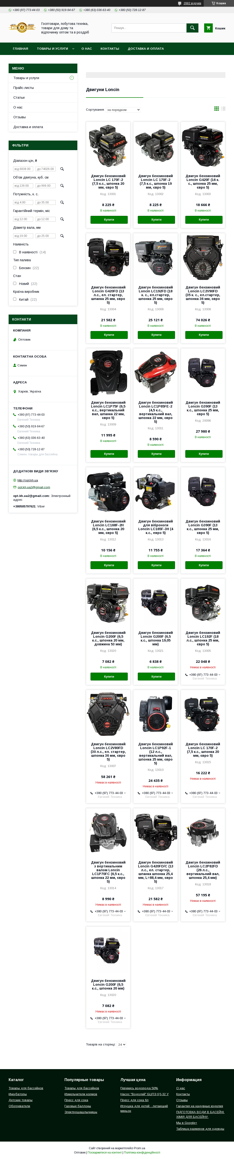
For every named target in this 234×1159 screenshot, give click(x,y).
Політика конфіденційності (142, 1152)
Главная (20, 48)
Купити (109, 219)
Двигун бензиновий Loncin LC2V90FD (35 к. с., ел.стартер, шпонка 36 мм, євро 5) (203, 295)
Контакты (110, 48)
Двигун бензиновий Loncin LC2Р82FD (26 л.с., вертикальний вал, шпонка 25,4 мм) (203, 870)
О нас (86, 48)
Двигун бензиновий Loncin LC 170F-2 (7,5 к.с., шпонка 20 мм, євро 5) (108, 181)
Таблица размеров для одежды (200, 1129)
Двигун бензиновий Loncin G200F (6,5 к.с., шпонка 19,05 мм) (155, 638)
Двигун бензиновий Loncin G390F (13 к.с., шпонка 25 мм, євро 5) (203, 408)
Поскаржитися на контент (105, 1152)
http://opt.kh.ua (27, 480)
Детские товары (20, 1100)
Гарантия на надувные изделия (199, 1106)
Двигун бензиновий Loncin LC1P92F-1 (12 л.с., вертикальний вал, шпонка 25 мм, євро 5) (155, 753)
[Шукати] (192, 28)
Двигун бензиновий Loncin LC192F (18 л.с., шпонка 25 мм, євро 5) (203, 638)
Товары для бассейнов (26, 1088)
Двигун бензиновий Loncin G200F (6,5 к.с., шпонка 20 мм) (108, 984)
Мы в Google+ (186, 1123)
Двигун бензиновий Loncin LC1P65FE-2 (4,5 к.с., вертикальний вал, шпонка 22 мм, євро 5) (155, 412)
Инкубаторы (18, 1094)
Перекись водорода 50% (139, 1088)
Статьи (19, 97)
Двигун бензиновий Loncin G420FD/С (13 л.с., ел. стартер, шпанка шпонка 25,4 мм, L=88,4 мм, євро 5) (155, 871)
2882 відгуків (192, 3)
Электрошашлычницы (80, 1112)
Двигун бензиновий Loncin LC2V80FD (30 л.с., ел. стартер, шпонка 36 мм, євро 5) (108, 751)
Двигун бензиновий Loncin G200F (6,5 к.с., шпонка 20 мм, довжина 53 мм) (108, 638)
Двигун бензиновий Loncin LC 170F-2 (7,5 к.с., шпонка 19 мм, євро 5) (155, 181)
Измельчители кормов (80, 1094)
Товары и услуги (52, 48)
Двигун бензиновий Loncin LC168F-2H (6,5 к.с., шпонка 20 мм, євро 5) (108, 527)
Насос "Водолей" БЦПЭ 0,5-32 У (144, 1094)
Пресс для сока (76, 1100)
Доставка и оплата (146, 48)
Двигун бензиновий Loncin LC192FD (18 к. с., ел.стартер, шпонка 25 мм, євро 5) (155, 295)
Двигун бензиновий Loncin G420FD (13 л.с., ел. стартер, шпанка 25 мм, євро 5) (108, 295)
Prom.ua (139, 1148)
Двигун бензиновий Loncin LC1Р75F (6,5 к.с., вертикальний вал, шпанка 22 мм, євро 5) (108, 410)
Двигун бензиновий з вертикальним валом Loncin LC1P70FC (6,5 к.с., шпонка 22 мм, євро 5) (108, 871)
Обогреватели (19, 1106)
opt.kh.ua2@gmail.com (34, 487)
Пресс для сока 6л (134, 1100)
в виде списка (223, 109)
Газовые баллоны (77, 1106)
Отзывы (19, 117)
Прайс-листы (23, 88)
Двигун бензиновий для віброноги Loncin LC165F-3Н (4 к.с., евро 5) (155, 527)
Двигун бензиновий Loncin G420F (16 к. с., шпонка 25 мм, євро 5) (203, 181)
